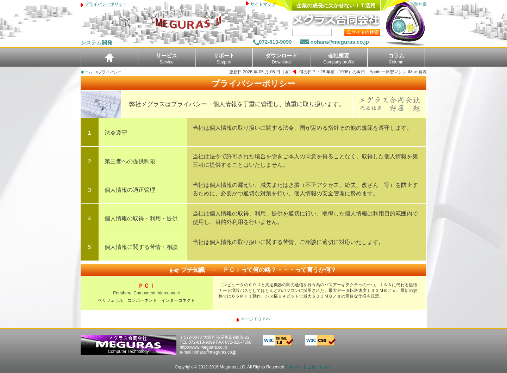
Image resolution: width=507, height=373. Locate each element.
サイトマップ (263, 4)
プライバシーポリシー (106, 4)
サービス (166, 59)
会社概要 (338, 59)
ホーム (86, 72)
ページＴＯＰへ (255, 319)
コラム (396, 59)
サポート (223, 59)
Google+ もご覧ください (309, 367)
